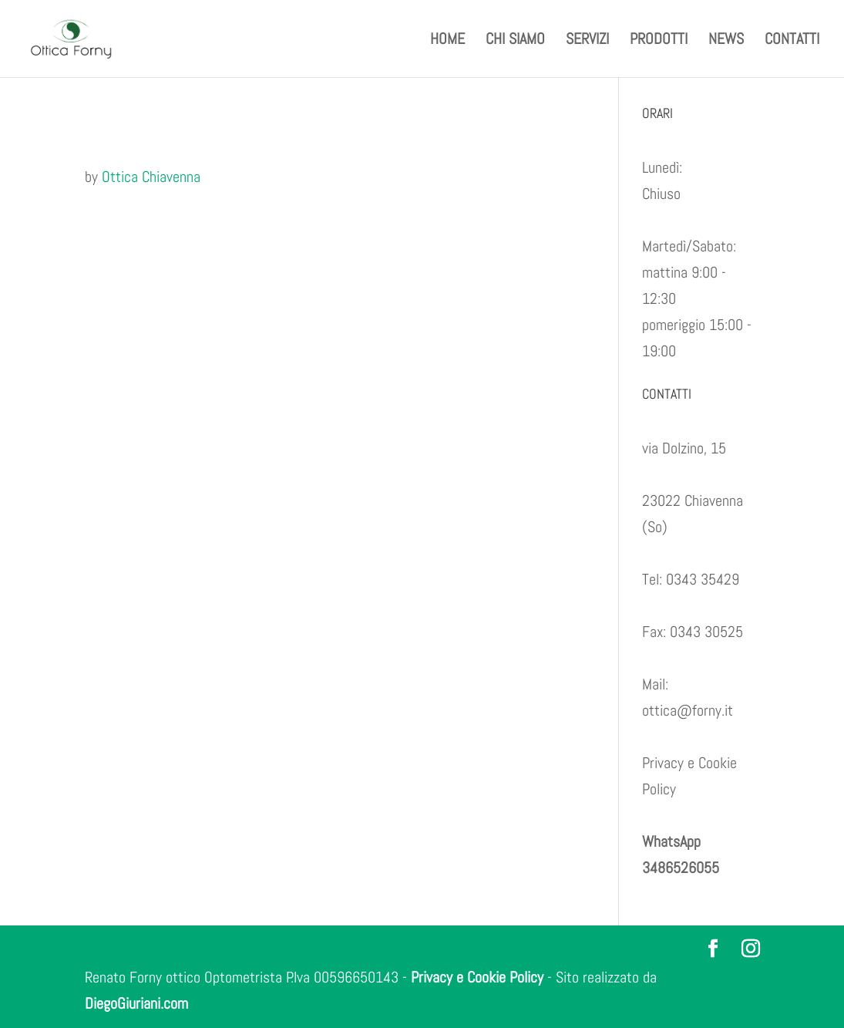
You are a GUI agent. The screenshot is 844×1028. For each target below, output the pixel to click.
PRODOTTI (659, 41)
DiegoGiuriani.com (136, 1003)
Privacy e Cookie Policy (477, 977)
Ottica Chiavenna (151, 177)
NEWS (726, 41)
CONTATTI (792, 41)
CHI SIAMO (515, 41)
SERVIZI (587, 41)
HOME (447, 41)
